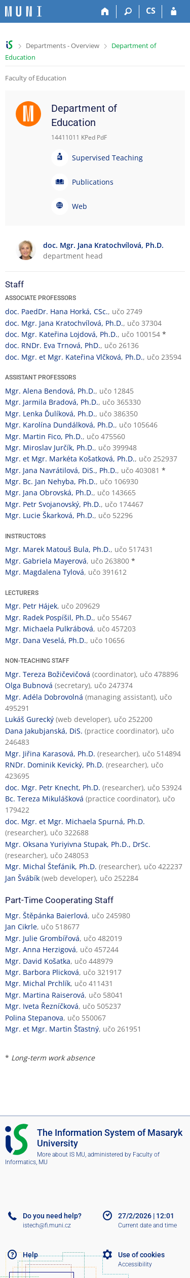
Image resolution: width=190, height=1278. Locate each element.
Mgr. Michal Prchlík (37, 983)
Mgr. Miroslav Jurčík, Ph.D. (49, 447)
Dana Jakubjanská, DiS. (44, 731)
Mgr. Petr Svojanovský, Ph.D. (53, 504)
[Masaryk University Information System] (23, 11)
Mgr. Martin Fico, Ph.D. (44, 436)
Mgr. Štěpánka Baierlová (46, 915)
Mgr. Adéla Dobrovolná (44, 697)
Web (79, 206)
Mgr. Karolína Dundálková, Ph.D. (60, 425)
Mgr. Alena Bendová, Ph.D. (50, 391)
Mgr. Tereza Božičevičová (47, 674)
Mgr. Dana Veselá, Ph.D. (45, 640)
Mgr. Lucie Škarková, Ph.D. (49, 515)
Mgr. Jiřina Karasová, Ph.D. (50, 753)
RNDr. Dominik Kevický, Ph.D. (54, 765)
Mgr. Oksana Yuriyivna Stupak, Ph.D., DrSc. (77, 844)
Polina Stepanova (34, 1018)
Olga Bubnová (29, 685)
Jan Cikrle (21, 926)
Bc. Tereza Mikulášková (44, 798)
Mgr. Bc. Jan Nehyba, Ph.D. (50, 481)
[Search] (128, 11)
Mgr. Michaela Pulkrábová (49, 628)
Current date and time (147, 1225)
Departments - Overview (62, 45)
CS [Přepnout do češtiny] (151, 10)
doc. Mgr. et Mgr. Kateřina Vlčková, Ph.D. (74, 357)
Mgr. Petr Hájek (31, 606)
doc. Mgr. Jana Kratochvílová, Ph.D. (64, 323)
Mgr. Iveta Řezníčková (42, 1006)
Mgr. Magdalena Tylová (44, 572)
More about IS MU (61, 1154)
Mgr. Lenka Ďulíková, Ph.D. (50, 413)
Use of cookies (141, 1255)
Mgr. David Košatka (37, 961)
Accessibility (135, 1264)
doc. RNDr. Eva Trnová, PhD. (52, 345)
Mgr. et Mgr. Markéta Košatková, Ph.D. (70, 458)
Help (30, 1255)
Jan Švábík (22, 878)
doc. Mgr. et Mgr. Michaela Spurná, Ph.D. (75, 821)
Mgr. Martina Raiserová (45, 995)
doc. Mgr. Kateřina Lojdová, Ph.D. (61, 334)
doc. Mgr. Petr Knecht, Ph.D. (52, 787)
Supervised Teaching (107, 157)
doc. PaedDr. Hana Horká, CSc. (56, 311)
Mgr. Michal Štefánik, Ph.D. (51, 866)
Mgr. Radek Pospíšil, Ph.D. (49, 617)
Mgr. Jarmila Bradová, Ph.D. (51, 402)
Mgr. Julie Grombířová (42, 938)
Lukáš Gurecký (29, 719)
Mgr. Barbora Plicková (42, 972)
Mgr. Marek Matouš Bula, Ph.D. (57, 549)
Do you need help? (52, 1216)
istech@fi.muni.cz (47, 1225)
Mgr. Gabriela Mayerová (46, 561)
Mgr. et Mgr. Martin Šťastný (52, 1029)
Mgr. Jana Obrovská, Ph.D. (49, 492)
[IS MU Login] (173, 11)
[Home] (105, 11)
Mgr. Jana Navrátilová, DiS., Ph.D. (61, 470)
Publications (92, 182)
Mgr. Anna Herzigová (40, 949)
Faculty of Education (35, 77)
